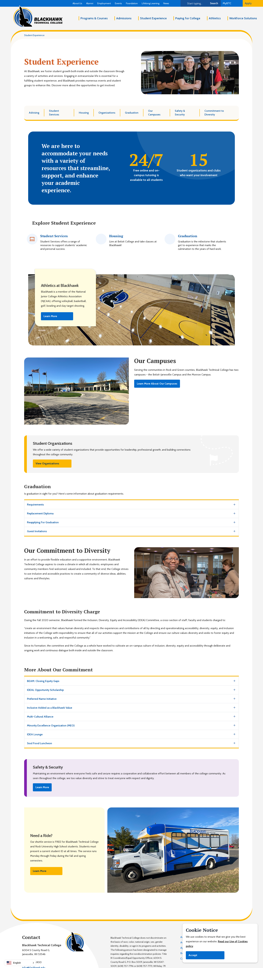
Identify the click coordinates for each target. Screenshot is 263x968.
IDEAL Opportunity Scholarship (45, 690)
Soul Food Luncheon (39, 743)
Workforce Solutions (243, 18)
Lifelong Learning (150, 3)
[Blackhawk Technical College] (38, 16)
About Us (77, 3)
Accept (193, 955)
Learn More (50, 316)
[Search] (193, 3)
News (166, 3)
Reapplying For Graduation (43, 522)
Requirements (35, 504)
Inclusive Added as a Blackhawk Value (49, 707)
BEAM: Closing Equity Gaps (43, 681)
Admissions (124, 18)
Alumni (89, 3)
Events (118, 3)
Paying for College (187, 18)
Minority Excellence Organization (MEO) (51, 725)
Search (214, 3)
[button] (20, 963)
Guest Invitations (37, 531)
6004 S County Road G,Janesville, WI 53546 (36, 952)
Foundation (132, 3)
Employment (104, 3)
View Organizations (47, 463)
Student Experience (153, 18)
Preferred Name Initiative (42, 698)
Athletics (215, 18)
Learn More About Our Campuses (157, 383)
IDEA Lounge (35, 734)
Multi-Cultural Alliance (40, 716)
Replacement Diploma (40, 513)
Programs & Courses (94, 18)
